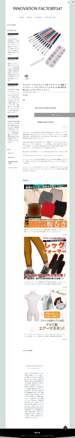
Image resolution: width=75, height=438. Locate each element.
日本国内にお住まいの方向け (45, 122)
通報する (65, 127)
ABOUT (29, 17)
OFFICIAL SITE (50, 17)
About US (10, 153)
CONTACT (38, 17)
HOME (22, 17)
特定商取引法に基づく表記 (13, 162)
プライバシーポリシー (13, 168)
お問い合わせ (11, 157)
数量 (24, 100)
